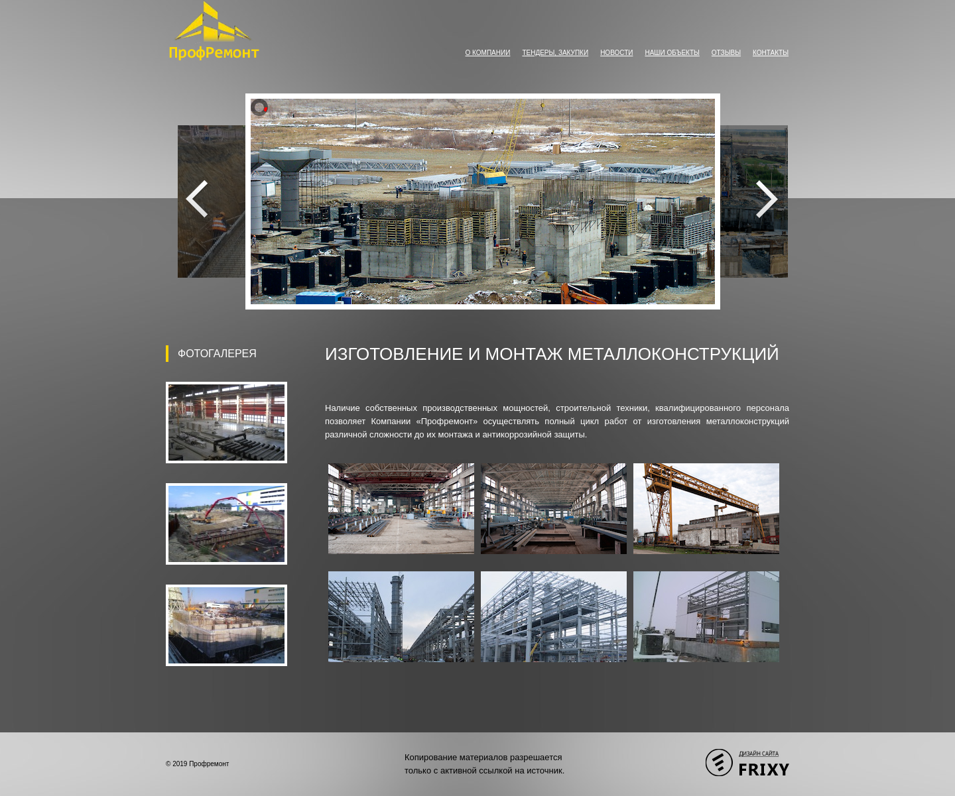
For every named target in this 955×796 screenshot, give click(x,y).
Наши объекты (672, 52)
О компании (488, 52)
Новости (616, 52)
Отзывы (726, 52)
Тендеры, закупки (555, 52)
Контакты (771, 52)
